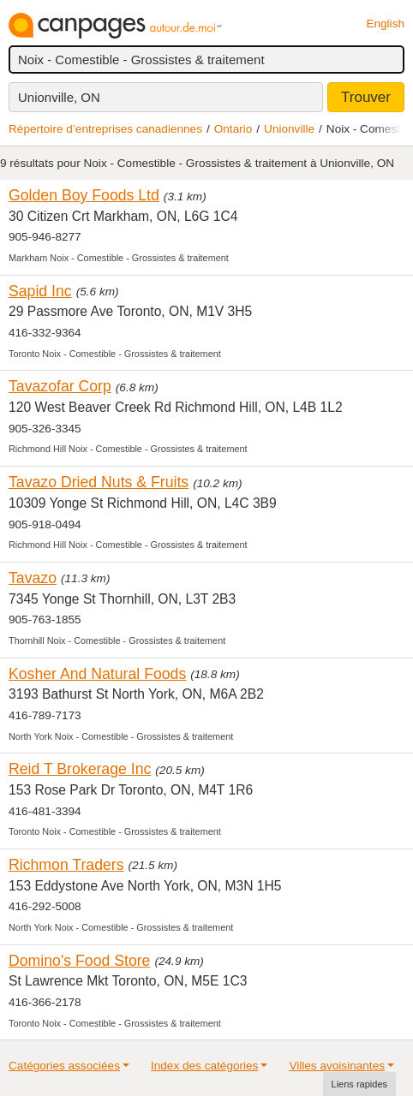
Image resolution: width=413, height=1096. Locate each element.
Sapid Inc (40, 291)
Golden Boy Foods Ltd (84, 195)
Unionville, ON (59, 97)
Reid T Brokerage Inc (80, 768)
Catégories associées (64, 1065)
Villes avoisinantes (337, 1065)
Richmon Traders (66, 864)
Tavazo (33, 578)
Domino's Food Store (79, 960)
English (385, 23)
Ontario (233, 128)
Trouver (366, 97)
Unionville (289, 128)
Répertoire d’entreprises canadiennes (105, 128)
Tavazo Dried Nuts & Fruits (99, 482)
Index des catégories (204, 1065)
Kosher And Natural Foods (97, 673)
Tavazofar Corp (60, 386)
